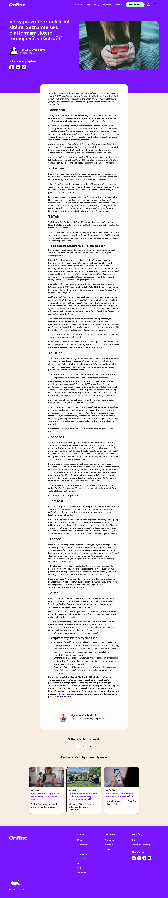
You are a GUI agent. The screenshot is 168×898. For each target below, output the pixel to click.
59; (157, 889)
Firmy (88, 4)
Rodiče (78, 4)
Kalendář (107, 4)
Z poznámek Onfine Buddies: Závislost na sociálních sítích (120, 795)
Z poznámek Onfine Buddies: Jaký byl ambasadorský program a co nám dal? (83, 796)
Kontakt (118, 4)
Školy (96, 4)
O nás (69, 4)
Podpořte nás (135, 4)
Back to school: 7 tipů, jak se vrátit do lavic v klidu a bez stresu (45, 796)
